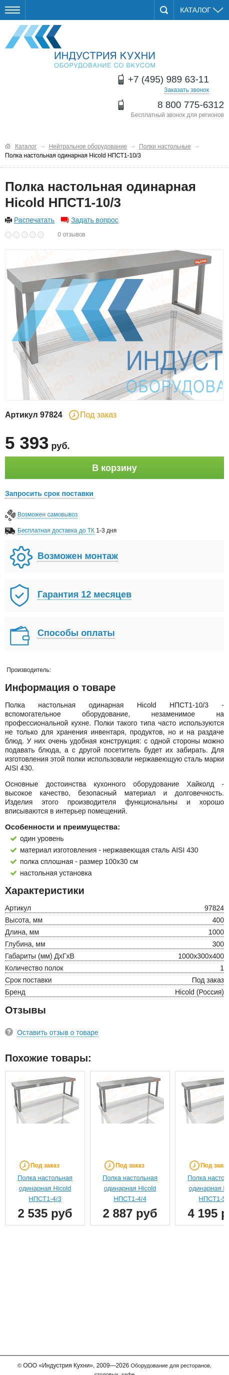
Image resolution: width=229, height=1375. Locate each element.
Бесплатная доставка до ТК (56, 530)
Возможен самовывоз (48, 514)
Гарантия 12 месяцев (85, 595)
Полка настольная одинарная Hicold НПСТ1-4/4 (130, 1188)
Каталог (201, 10)
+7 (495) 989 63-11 (168, 79)
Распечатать (34, 220)
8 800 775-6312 (191, 105)
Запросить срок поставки (49, 494)
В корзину (114, 468)
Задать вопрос (94, 220)
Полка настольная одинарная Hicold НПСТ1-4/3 (45, 1188)
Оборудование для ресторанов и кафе (80, 46)
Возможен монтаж (78, 556)
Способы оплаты (76, 633)
